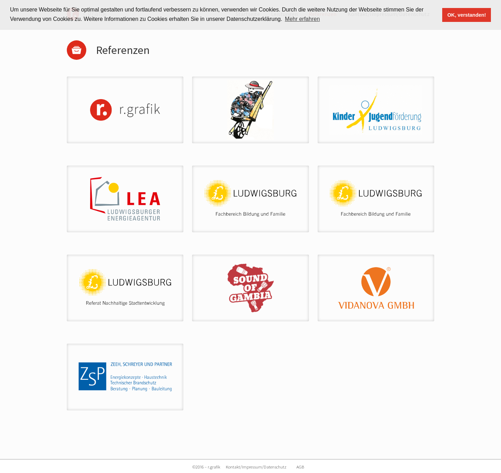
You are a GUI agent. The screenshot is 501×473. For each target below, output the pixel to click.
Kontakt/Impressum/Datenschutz (256, 467)
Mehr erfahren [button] (302, 19)
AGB (300, 467)
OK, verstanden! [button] (466, 15)
